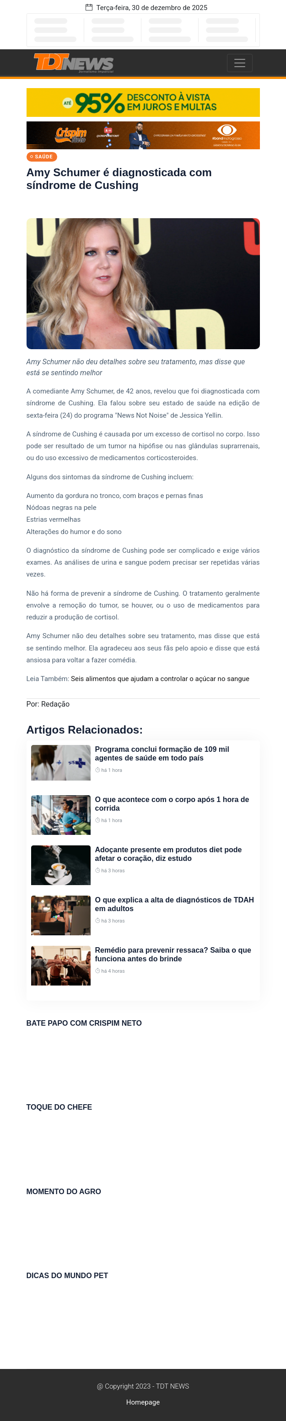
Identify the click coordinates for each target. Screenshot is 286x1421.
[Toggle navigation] (240, 63)
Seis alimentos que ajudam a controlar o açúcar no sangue (160, 679)
